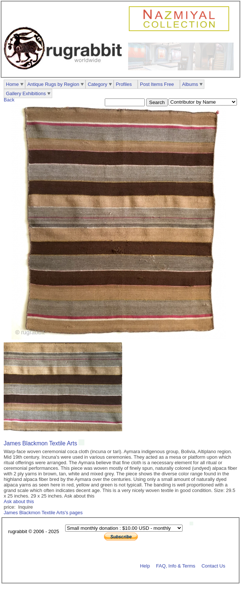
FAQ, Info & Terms (175, 565)
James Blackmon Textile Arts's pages (43, 512)
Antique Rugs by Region (53, 84)
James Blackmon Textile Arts (40, 443)
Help (145, 565)
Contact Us (213, 565)
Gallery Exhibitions (26, 93)
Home (12, 84)
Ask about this (19, 501)
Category (97, 84)
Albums (190, 84)
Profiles (124, 84)
